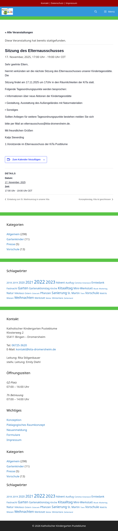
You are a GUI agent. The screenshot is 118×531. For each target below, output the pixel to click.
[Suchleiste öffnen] (95, 11)
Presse (11, 244)
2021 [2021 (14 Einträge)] (29, 282)
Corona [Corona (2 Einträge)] (78, 282)
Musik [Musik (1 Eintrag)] (95, 288)
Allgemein (13, 234)
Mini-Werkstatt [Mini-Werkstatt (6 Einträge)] (83, 288)
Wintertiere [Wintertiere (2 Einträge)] (57, 298)
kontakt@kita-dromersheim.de (36, 349)
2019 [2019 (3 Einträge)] (15, 282)
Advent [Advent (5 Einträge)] (60, 282)
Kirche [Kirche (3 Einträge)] (53, 288)
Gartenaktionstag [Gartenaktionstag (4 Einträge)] (39, 288)
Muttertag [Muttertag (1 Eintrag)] (103, 288)
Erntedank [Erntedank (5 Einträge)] (97, 282)
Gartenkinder (15, 239)
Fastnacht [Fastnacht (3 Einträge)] (12, 288)
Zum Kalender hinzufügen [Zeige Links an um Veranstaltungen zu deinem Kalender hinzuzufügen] (26, 159)
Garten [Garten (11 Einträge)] (23, 288)
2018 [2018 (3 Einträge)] (9, 282)
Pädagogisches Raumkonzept (26, 425)
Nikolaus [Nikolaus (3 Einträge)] (19, 293)
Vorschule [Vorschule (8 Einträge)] (92, 293)
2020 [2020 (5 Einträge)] (22, 282)
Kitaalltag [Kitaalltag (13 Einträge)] (65, 288)
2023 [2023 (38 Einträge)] (50, 282)
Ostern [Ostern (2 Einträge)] (28, 293)
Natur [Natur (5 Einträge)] (10, 293)
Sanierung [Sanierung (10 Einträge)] (59, 293)
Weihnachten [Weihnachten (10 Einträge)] (24, 297)
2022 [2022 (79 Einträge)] (39, 281)
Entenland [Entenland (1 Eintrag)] (86, 283)
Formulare (13, 435)
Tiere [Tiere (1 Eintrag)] (83, 293)
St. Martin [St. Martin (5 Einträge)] (74, 293)
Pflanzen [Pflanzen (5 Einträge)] (45, 293)
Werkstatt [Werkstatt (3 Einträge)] (40, 297)
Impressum (71, 3)
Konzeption (14, 420)
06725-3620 (19, 345)
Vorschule (13, 249)
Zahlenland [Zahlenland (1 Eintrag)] (68, 298)
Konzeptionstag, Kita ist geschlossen (95, 199)
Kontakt (45, 3)
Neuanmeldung (17, 430)
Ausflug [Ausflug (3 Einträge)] (69, 282)
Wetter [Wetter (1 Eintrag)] (48, 298)
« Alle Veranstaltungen (19, 32)
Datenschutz (57, 3)
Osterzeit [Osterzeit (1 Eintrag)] (35, 293)
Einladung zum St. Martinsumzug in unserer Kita (28, 199)
